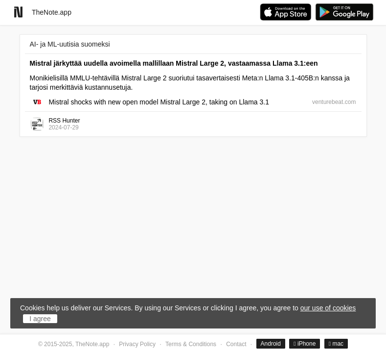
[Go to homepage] (18, 12)
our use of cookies (328, 308)
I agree (40, 319)
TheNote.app (51, 12)
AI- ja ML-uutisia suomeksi (70, 44)
